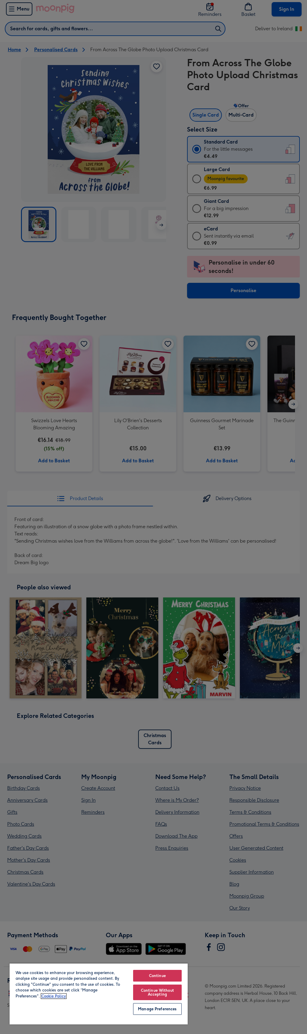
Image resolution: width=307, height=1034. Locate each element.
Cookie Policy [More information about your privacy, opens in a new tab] (53, 996)
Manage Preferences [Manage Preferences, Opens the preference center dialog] (157, 1009)
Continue (157, 975)
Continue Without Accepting (157, 992)
